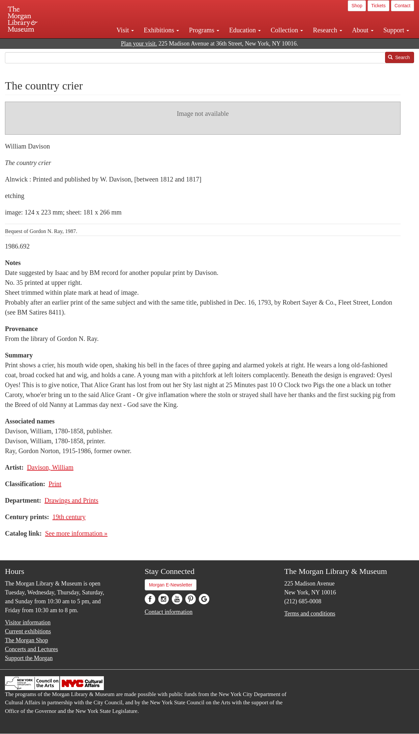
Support (396, 30)
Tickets (378, 5)
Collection (287, 30)
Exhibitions (161, 30)
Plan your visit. (139, 43)
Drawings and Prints (71, 500)
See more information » (76, 533)
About (363, 30)
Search (399, 57)
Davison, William (50, 467)
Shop (356, 5)
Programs (204, 30)
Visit (125, 30)
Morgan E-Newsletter (171, 584)
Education (245, 30)
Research (327, 30)
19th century (69, 516)
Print (54, 483)
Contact (402, 5)
